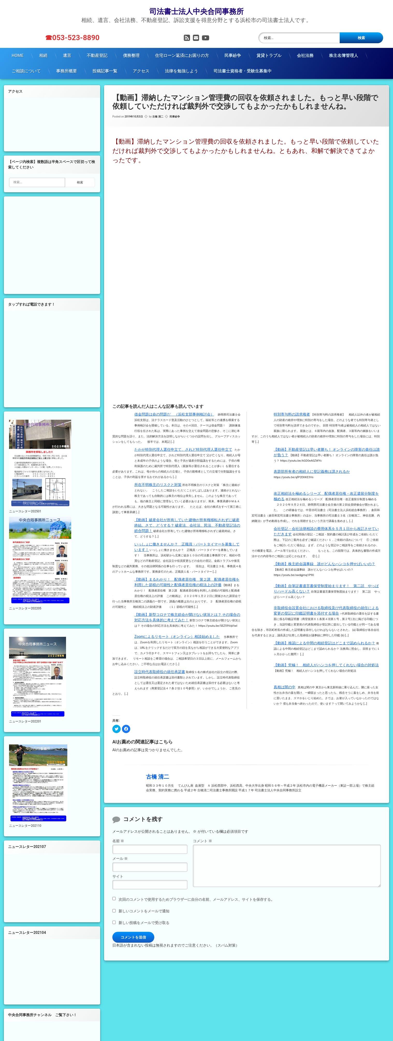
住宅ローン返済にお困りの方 (182, 54)
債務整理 (131, 54)
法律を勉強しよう (181, 70)
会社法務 (305, 54)
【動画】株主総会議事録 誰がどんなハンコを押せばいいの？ (324, 563)
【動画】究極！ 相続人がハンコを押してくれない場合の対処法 (326, 664)
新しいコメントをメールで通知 (144, 910)
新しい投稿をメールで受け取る (144, 922)
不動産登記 (97, 54)
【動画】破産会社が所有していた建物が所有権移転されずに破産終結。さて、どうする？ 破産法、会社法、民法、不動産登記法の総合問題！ (187, 524)
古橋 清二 (157, 115)
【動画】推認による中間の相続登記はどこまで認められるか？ (324, 642)
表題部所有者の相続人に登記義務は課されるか (312, 471)
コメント (202, 840)
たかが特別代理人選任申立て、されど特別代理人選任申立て (183, 449)
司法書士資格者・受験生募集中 (243, 70)
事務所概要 (66, 70)
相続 (43, 54)
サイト (117, 876)
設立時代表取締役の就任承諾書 (159, 671)
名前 (118, 840)
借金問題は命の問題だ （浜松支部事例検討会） (174, 414)
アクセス (141, 70)
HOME (17, 54)
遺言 (67, 54)
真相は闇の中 (284, 686)
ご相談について (26, 70)
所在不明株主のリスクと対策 (157, 484)
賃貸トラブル (269, 54)
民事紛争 (232, 54)
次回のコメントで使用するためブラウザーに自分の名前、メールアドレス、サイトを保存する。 (196, 899)
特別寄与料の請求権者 (292, 414)
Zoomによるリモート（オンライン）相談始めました (177, 636)
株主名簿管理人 (343, 54)
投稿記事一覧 (104, 70)
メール (120, 858)
